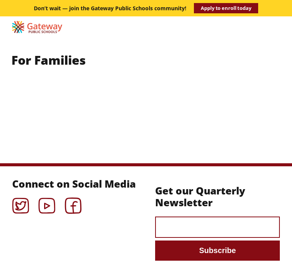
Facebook (73, 203)
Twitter (20, 203)
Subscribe (217, 250)
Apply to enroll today (226, 8)
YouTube (47, 203)
